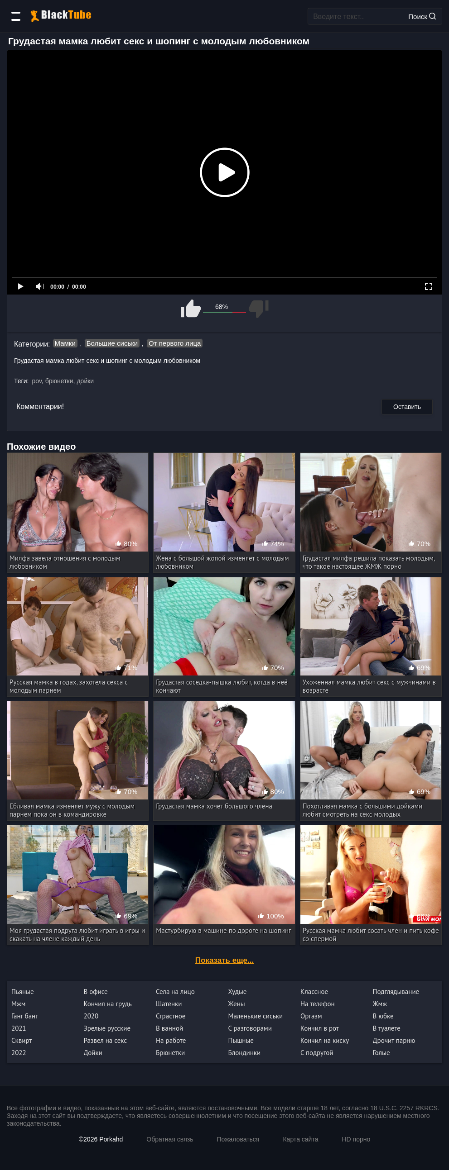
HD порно (356, 1139)
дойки (85, 381)
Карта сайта (300, 1139)
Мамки (65, 343)
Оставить (407, 406)
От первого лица (175, 343)
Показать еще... (224, 960)
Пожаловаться (238, 1139)
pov (37, 381)
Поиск (422, 16)
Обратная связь (169, 1139)
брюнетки (59, 381)
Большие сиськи (112, 343)
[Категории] (16, 16)
